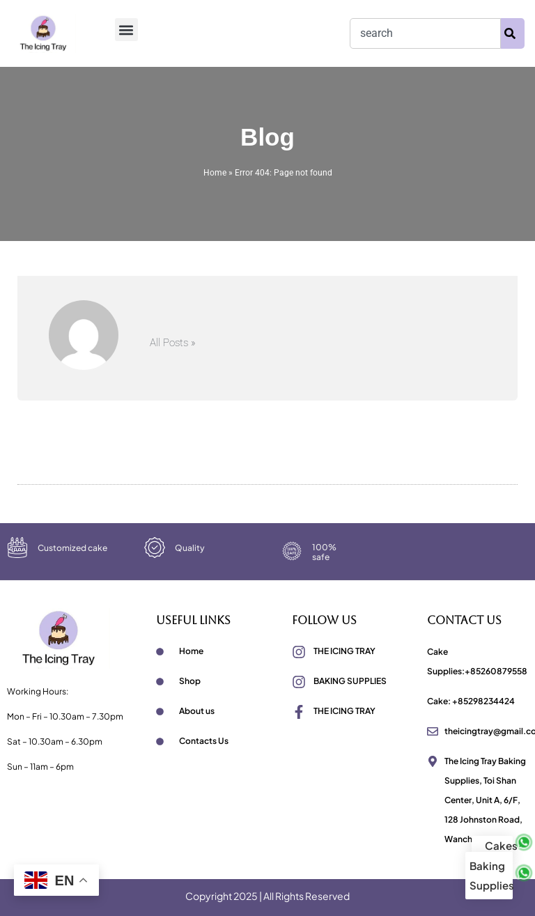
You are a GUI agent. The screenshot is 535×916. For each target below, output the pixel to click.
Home (214, 173)
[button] (126, 29)
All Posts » (173, 343)
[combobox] (425, 33)
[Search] (513, 33)
